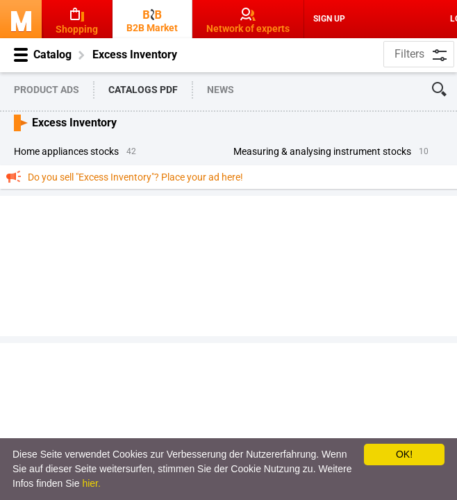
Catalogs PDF (143, 89)
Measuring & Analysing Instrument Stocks (322, 151)
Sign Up (329, 19)
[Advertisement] (228, 265)
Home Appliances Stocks (66, 151)
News (220, 89)
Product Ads (46, 89)
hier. (91, 483)
